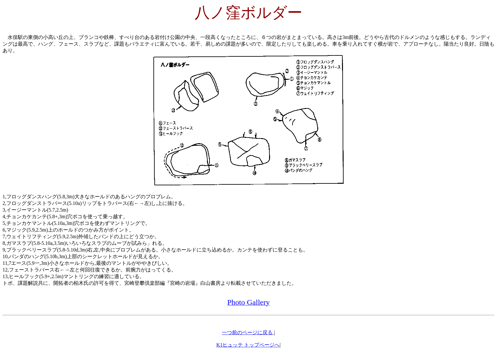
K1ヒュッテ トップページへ (248, 345)
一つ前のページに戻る (248, 332)
